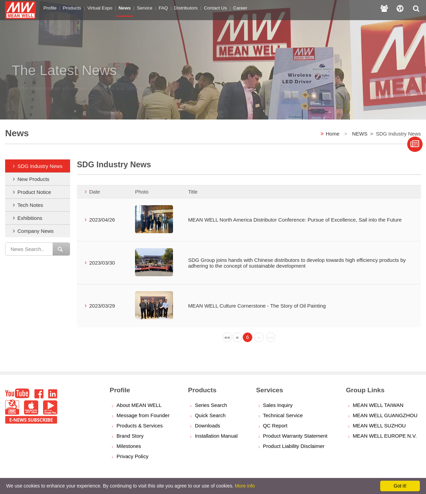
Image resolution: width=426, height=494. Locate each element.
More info (245, 486)
